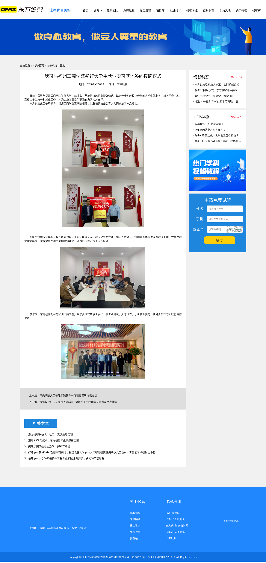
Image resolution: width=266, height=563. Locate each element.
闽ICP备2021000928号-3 (161, 557)
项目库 (160, 10)
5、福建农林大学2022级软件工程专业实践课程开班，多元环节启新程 (64, 458)
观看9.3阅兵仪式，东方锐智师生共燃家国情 (220, 90)
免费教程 (128, 10)
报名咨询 (135, 525)
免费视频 (135, 532)
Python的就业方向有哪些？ (210, 129)
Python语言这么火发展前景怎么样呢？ (217, 135)
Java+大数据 (173, 513)
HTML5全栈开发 (175, 519)
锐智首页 (39, 65)
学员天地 (225, 10)
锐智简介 (135, 513)
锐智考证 (192, 10)
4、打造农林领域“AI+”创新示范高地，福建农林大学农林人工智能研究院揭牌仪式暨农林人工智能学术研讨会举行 (89, 452)
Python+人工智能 (175, 532)
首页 (85, 10)
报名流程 (145, 10)
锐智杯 (256, 10)
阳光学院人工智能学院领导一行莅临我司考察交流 (68, 395)
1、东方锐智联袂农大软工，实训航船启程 (48, 434)
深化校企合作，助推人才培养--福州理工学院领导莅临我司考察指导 (78, 402)
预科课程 (208, 10)
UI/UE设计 (172, 538)
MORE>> (237, 77)
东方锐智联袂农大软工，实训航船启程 (217, 84)
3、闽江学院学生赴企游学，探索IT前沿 (47, 446)
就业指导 (175, 10)
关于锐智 (241, 10)
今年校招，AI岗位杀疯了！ (210, 124)
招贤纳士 (135, 538)
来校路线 (135, 519)
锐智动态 (52, 65)
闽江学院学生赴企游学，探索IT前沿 (215, 96)
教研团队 (112, 10)
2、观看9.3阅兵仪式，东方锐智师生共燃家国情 (51, 440)
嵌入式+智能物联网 (177, 525)
